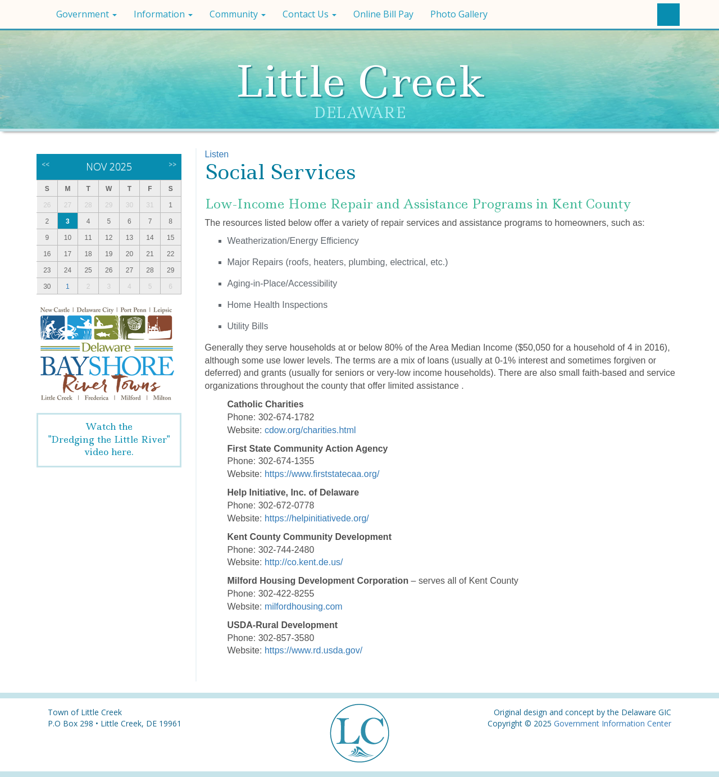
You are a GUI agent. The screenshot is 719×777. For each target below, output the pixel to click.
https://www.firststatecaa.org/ (322, 474)
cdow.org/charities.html (310, 430)
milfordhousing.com (304, 606)
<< (45, 164)
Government (86, 14)
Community (238, 14)
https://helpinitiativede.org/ (317, 518)
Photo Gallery (459, 14)
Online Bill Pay (383, 14)
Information (163, 14)
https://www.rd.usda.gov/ (313, 650)
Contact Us (309, 14)
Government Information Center (612, 723)
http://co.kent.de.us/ (304, 562)
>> (172, 164)
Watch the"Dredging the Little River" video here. (109, 439)
